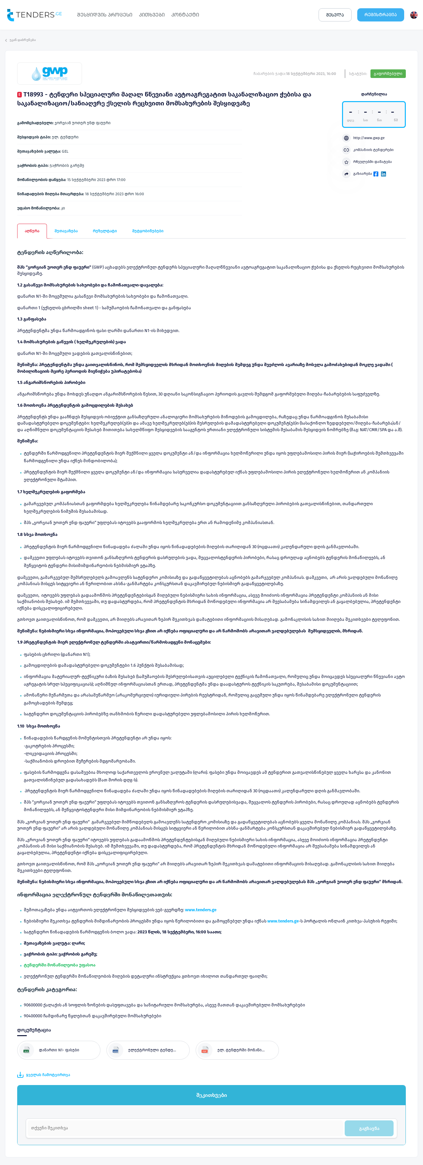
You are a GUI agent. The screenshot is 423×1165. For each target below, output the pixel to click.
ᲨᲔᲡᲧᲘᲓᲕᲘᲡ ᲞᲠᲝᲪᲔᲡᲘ (104, 15)
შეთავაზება (66, 231)
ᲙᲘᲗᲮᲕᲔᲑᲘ (152, 15)
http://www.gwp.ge (363, 138)
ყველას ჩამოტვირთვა (43, 1075)
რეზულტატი (105, 231)
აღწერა (32, 231)
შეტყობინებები (148, 231)
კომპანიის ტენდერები (368, 150)
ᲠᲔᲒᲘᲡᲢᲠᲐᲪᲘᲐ (381, 14)
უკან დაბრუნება (20, 40)
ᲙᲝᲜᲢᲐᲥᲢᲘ (185, 15)
